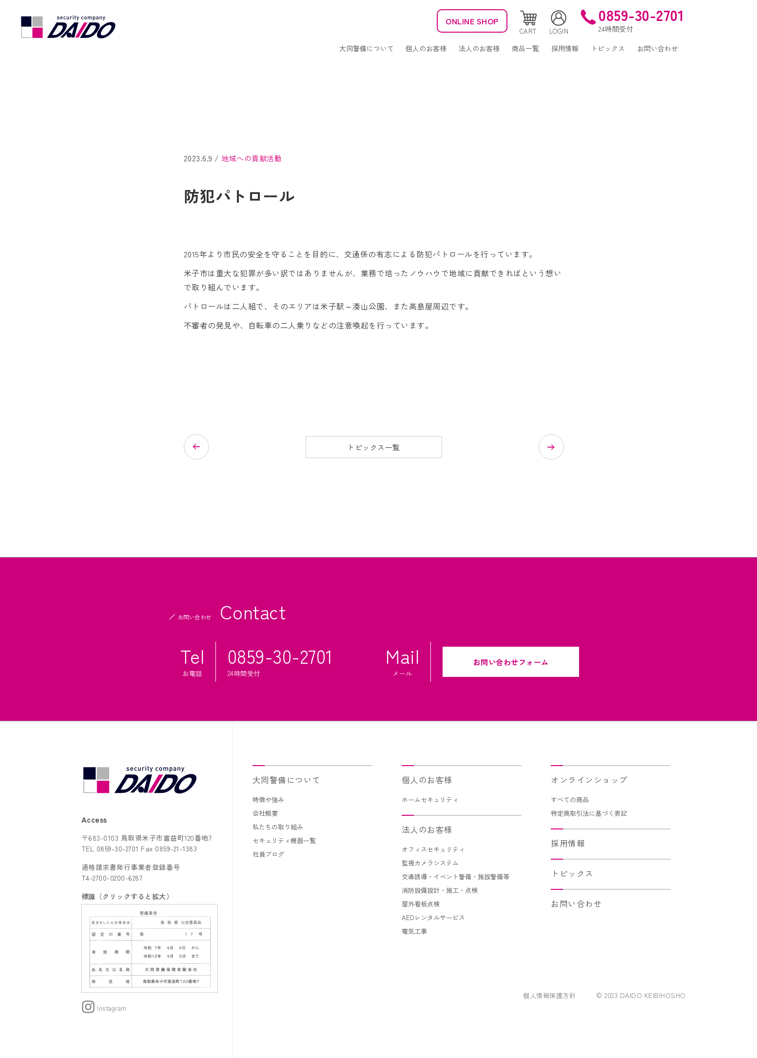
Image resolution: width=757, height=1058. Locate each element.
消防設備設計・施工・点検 (443, 890)
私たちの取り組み (279, 827)
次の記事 (515, 447)
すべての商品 (571, 800)
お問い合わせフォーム (511, 662)
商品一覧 (525, 48)
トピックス (608, 48)
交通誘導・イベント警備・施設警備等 (460, 877)
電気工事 (415, 931)
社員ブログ (269, 854)
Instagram (105, 1009)
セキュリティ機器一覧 (286, 841)
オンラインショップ (591, 780)
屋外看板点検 (422, 904)
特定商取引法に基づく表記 (592, 813)
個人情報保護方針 (547, 996)
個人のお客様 (426, 48)
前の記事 (232, 447)
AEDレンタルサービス (435, 918)
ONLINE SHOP (468, 21)
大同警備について (366, 48)
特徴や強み (269, 800)
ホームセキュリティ (432, 800)
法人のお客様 (479, 48)
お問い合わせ (657, 48)
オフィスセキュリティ (436, 849)
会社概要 (266, 813)
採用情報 (565, 48)
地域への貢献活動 (253, 158)
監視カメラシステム (432, 863)
